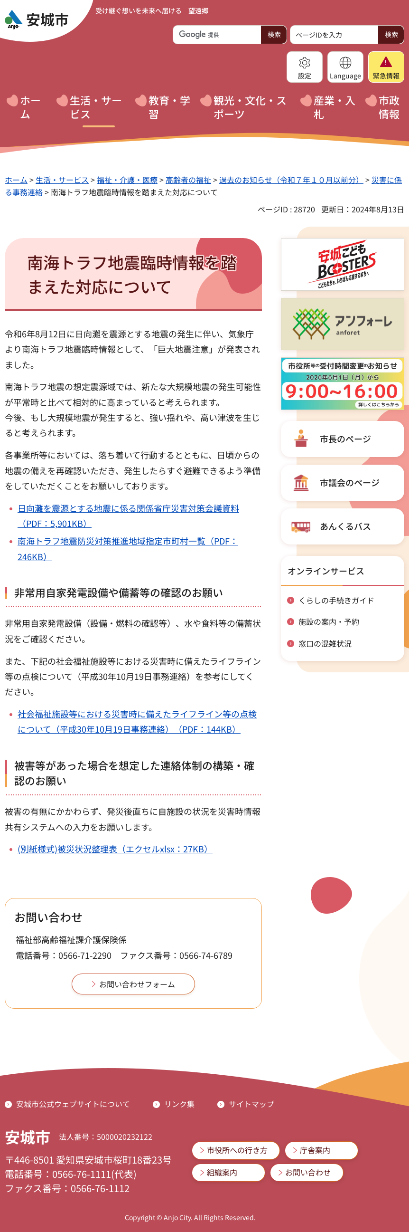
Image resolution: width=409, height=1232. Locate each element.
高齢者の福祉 (188, 179)
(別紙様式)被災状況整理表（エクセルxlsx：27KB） (115, 848)
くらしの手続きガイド (336, 600)
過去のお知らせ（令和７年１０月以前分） (291, 179)
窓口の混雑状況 (325, 643)
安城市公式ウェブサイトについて (73, 1103)
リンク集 (179, 1103)
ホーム (16, 179)
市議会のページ (350, 482)
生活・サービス (62, 179)
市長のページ (345, 438)
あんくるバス (345, 526)
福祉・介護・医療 (127, 179)
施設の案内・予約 (328, 621)
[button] (305, 67)
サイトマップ (251, 1103)
